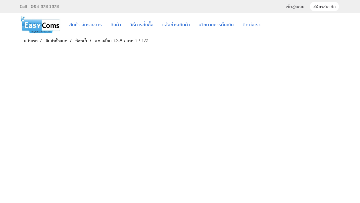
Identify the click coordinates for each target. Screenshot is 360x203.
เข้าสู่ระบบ (295, 7)
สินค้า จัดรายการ (85, 24)
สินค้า (116, 24)
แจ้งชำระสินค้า (176, 24)
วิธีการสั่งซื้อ (142, 24)
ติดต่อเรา (251, 24)
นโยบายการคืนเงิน (216, 24)
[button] (273, 25)
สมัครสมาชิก (324, 7)
